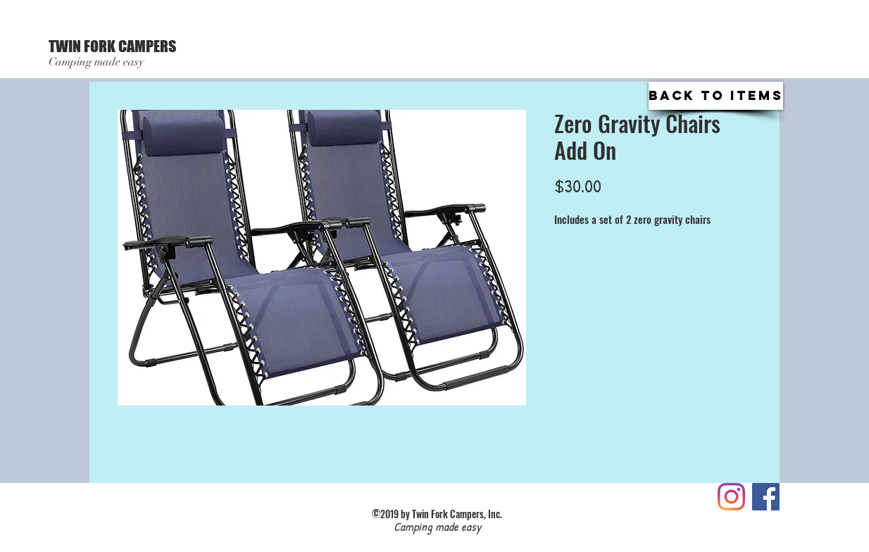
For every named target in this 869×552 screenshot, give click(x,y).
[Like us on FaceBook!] (766, 496)
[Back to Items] (716, 96)
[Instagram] (731, 496)
